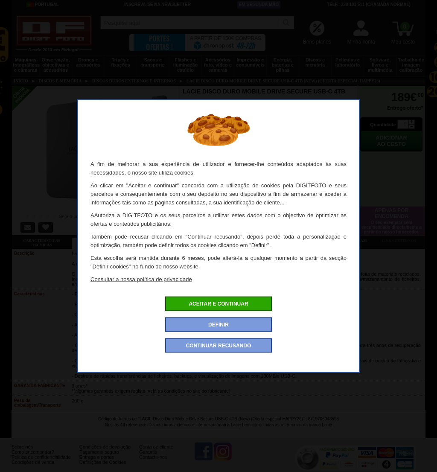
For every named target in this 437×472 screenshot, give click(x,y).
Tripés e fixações (120, 62)
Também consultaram (342, 241)
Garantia (148, 458)
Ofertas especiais (162, 241)
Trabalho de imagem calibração (411, 65)
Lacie (327, 424)
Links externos (399, 241)
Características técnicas (41, 243)
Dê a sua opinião (282, 241)
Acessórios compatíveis (222, 241)
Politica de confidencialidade (41, 463)
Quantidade (383, 124)
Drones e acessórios (88, 62)
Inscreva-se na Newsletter (157, 4)
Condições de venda (33, 468)
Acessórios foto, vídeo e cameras (218, 65)
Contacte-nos (153, 463)
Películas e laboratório (347, 62)
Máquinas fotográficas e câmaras (26, 65)
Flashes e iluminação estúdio (185, 65)
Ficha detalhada (102, 241)
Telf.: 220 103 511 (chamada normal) (369, 4)
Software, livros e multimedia (379, 65)
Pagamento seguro (99, 458)
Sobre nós (22, 453)
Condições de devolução (105, 453)
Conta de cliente (156, 453)
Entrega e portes (96, 463)
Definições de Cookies (102, 468)
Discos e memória (315, 62)
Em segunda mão (259, 4)
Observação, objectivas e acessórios (55, 65)
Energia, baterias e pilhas (283, 65)
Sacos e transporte (152, 62)
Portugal (42, 4)
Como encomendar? (33, 458)
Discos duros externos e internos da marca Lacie (195, 424)
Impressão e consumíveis (250, 62)
